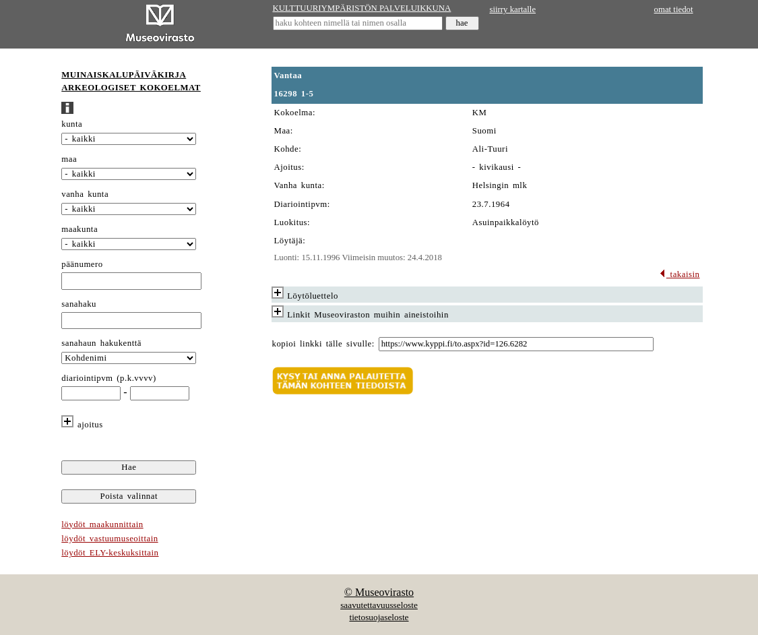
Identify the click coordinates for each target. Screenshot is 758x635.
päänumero (81, 264)
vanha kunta (84, 194)
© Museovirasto (379, 592)
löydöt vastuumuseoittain (109, 538)
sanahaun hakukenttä (101, 343)
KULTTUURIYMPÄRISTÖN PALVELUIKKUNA (362, 8)
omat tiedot (673, 9)
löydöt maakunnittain (102, 524)
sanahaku (78, 304)
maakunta (79, 229)
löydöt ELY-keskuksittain (109, 552)
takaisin (679, 274)
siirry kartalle (513, 9)
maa (69, 159)
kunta (71, 124)
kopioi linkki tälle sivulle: (323, 344)
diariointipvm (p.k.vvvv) (108, 378)
